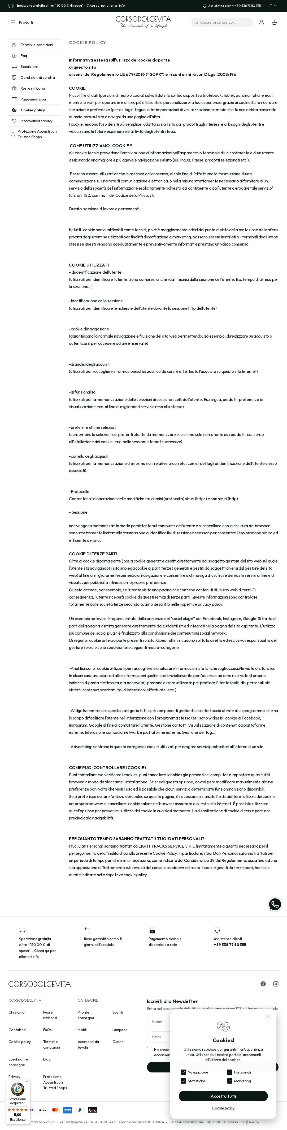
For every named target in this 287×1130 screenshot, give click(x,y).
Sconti (117, 1012)
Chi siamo (16, 1012)
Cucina (118, 1041)
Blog (47, 1059)
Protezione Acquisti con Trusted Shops (55, 1082)
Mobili (82, 1029)
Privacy (14, 1076)
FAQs (47, 1029)
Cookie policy (19, 1041)
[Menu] (27, 1083)
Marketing (242, 1081)
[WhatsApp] (275, 904)
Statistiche (196, 1081)
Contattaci (17, 1029)
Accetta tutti (223, 1096)
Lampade (120, 1029)
